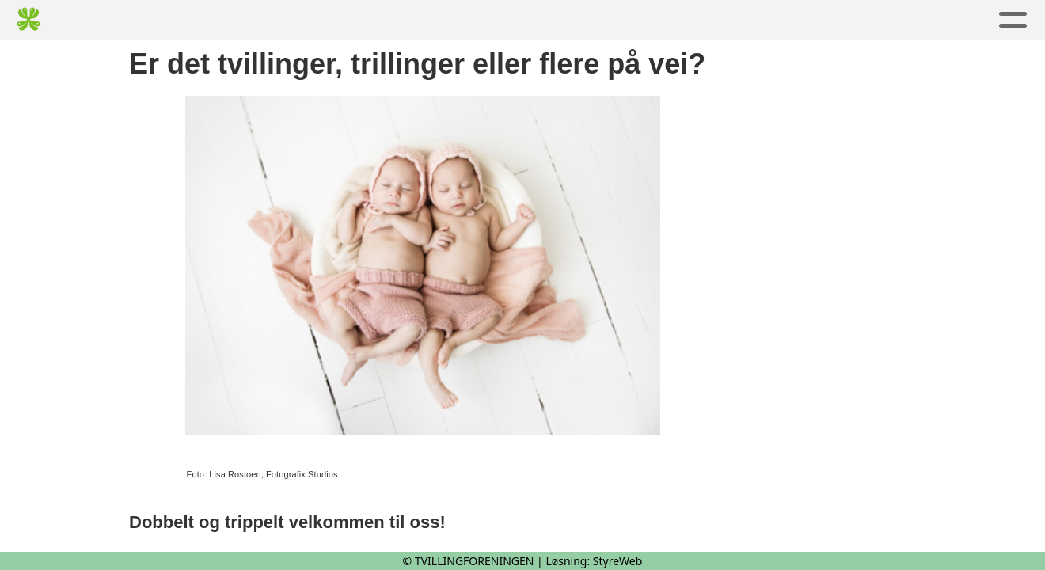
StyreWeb (618, 560)
